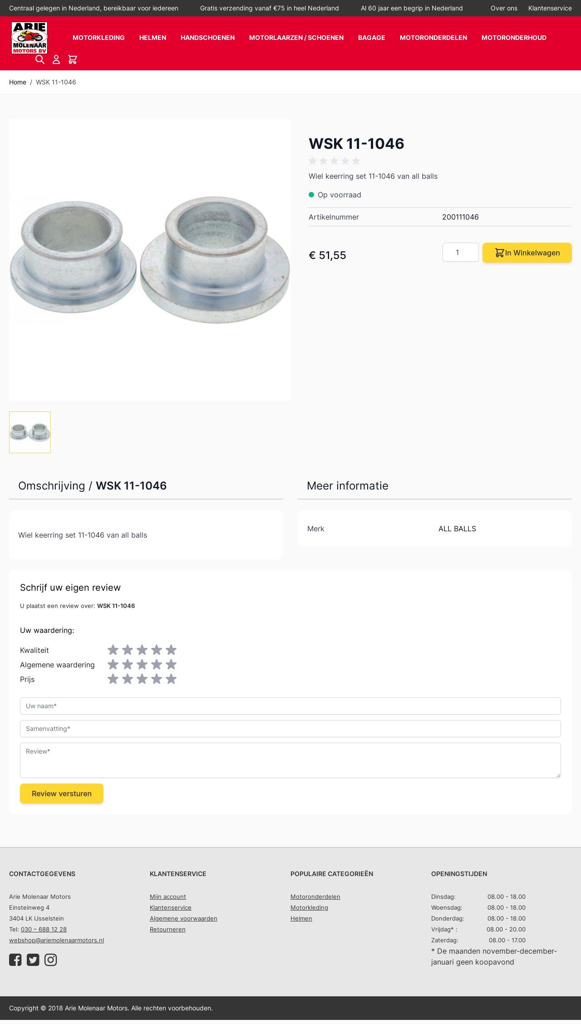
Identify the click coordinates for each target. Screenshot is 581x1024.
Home (17, 82)
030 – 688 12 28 (44, 929)
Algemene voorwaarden (183, 918)
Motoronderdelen (433, 37)
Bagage (371, 37)
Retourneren (168, 929)
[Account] (56, 59)
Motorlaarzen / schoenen (296, 37)
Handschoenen (208, 37)
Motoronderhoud (514, 37)
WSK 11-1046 (56, 82)
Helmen (152, 37)
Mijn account (168, 896)
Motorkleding (99, 37)
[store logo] (29, 38)
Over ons (504, 8)
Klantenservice (550, 8)
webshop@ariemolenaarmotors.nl (56, 940)
